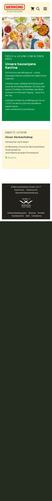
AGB (27, 216)
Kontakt (41, 213)
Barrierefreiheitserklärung (27, 193)
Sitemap (32, 213)
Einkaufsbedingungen (17, 213)
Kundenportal (18, 216)
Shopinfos (12, 157)
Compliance (37, 216)
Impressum (19, 190)
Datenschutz (32, 190)
